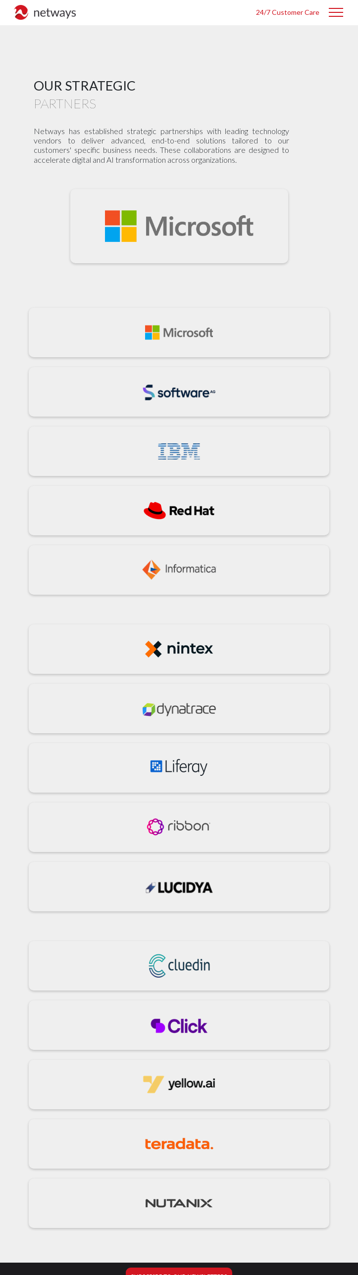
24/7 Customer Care (287, 12)
